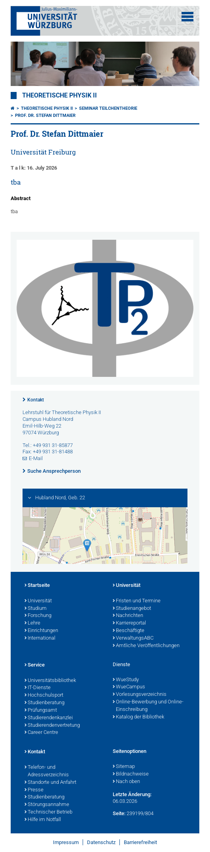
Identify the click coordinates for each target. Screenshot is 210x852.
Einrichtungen (41, 630)
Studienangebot (132, 608)
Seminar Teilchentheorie (108, 108)
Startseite (37, 585)
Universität (38, 601)
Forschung (38, 615)
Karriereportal (129, 623)
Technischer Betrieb (48, 812)
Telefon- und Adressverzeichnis (47, 771)
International (40, 638)
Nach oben (126, 781)
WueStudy (126, 680)
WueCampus (129, 687)
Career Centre (41, 732)
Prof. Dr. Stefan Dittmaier (45, 115)
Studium (36, 608)
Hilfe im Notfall (43, 819)
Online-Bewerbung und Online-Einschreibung (148, 706)
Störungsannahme (47, 804)
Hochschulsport (44, 695)
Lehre (32, 623)
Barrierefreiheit (140, 842)
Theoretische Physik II (59, 95)
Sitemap (124, 766)
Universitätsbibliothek (50, 680)
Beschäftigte (128, 630)
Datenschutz (101, 842)
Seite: (119, 813)
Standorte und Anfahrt (50, 782)
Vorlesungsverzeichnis (139, 694)
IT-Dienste (38, 688)
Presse (34, 790)
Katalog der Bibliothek (138, 717)
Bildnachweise (131, 774)
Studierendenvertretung (52, 725)
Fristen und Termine (137, 601)
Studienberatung (44, 703)
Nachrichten (128, 615)
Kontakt (35, 400)
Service (35, 665)
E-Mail (36, 458)
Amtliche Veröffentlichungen (146, 646)
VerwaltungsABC (133, 638)
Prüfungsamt (41, 710)
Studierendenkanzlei (49, 718)
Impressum (66, 842)
